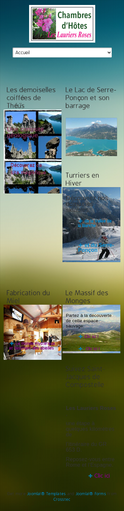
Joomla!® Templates (46, 494)
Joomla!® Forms (91, 494)
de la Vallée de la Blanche (94, 223)
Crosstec (62, 499)
